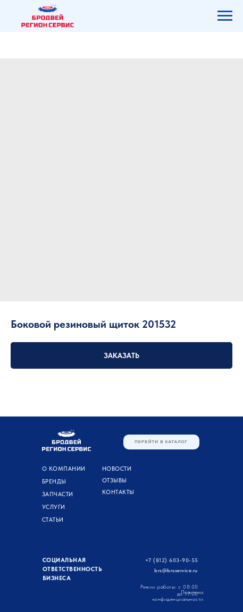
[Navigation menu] (224, 16)
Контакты (118, 492)
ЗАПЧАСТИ (57, 494)
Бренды (54, 481)
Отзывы (114, 480)
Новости (117, 468)
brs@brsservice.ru (176, 570)
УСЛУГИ (53, 507)
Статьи (53, 519)
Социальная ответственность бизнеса (73, 569)
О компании (64, 468)
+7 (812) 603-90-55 (171, 560)
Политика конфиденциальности (178, 595)
